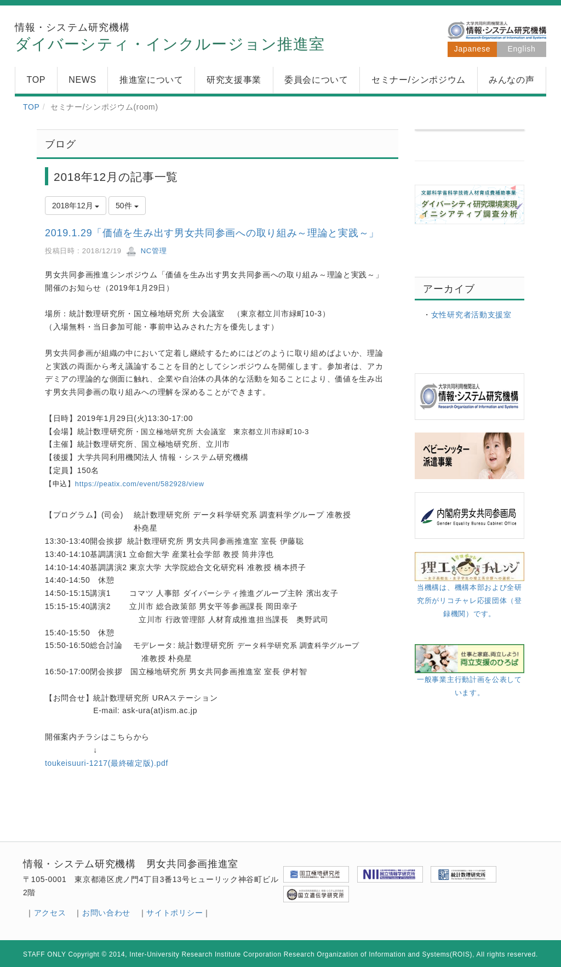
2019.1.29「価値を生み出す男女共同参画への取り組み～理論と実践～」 (212, 232)
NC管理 (146, 251)
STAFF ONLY (44, 954)
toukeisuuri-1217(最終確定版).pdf (106, 763)
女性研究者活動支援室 (471, 314)
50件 (127, 205)
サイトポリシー (174, 912)
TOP (31, 107)
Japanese (472, 48)
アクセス (50, 912)
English (522, 48)
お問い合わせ (106, 912)
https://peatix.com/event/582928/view (139, 484)
